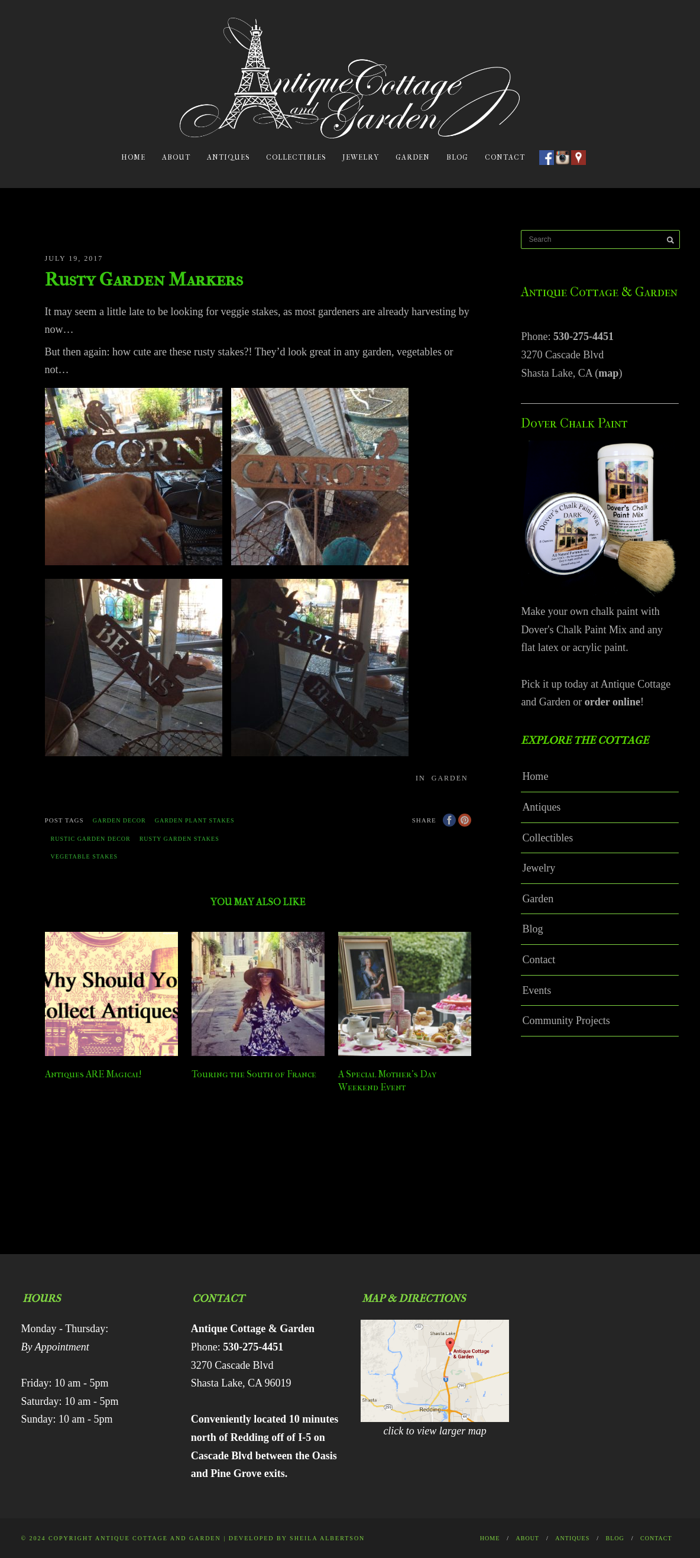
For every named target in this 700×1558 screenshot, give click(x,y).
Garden (413, 157)
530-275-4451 (583, 336)
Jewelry (360, 157)
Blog (457, 157)
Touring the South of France (254, 1074)
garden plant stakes (195, 820)
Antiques (228, 157)
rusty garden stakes (179, 838)
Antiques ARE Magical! (93, 1074)
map (608, 373)
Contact (505, 157)
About (176, 157)
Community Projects (566, 1020)
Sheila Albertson (327, 1538)
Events (536, 990)
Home (133, 157)
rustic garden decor (91, 838)
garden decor (119, 820)
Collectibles (296, 157)
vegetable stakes (84, 856)
